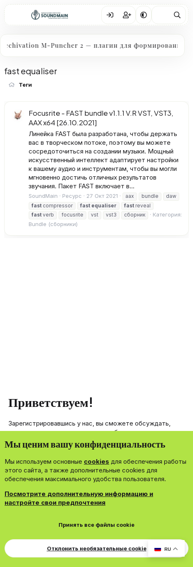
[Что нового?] (160, 15)
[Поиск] (177, 15)
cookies (96, 461)
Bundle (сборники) (53, 224)
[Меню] (17, 15)
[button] (143, 15)
